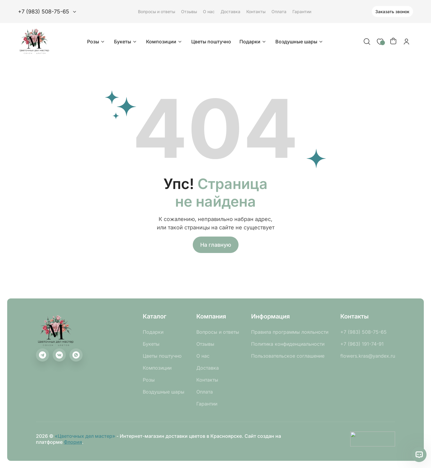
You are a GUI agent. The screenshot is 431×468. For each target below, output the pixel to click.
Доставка (230, 11)
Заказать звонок (392, 11)
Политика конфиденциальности (287, 344)
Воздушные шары (299, 42)
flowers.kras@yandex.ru (367, 356)
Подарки (253, 42)
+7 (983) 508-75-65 (363, 332)
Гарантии (301, 11)
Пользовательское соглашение (287, 356)
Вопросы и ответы (156, 11)
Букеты (126, 42)
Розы (96, 42)
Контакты (255, 11)
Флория (73, 442)
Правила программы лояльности (289, 332)
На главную (215, 245)
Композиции (164, 42)
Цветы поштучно (211, 42)
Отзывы (189, 11)
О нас (209, 11)
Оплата (278, 11)
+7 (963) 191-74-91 (362, 344)
